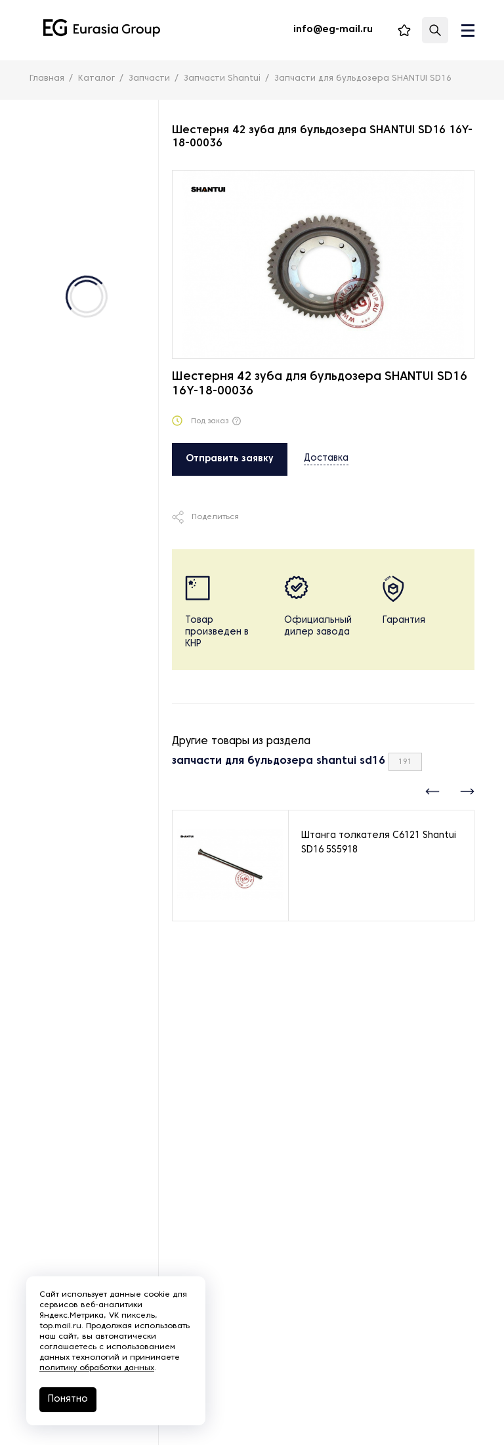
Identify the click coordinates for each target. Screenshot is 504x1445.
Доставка (326, 458)
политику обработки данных (96, 1368)
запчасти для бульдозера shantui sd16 (278, 761)
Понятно (68, 1399)
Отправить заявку (230, 459)
